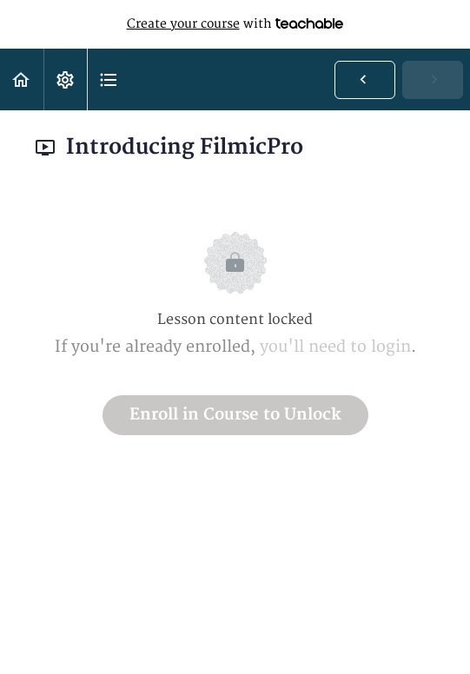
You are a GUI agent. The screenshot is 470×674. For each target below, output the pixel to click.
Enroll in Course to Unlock (235, 415)
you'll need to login (335, 347)
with (235, 24)
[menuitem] (65, 79)
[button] (21, 79)
